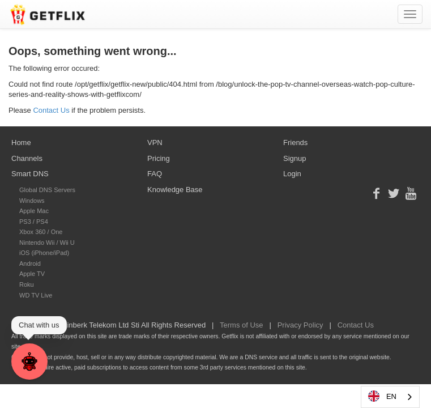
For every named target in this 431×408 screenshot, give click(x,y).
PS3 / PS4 (33, 221)
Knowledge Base (175, 189)
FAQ (154, 173)
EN (381, 396)
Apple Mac (34, 210)
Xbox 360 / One (40, 231)
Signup (294, 158)
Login (292, 173)
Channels (26, 158)
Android (30, 263)
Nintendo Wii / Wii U (47, 242)
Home (21, 142)
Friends (295, 142)
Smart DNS (30, 173)
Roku (26, 284)
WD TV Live (35, 295)
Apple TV (32, 273)
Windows (32, 200)
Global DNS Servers (47, 189)
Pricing (158, 158)
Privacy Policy (300, 325)
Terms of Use (241, 325)
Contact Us (51, 110)
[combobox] (390, 397)
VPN (155, 142)
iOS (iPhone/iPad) (44, 252)
